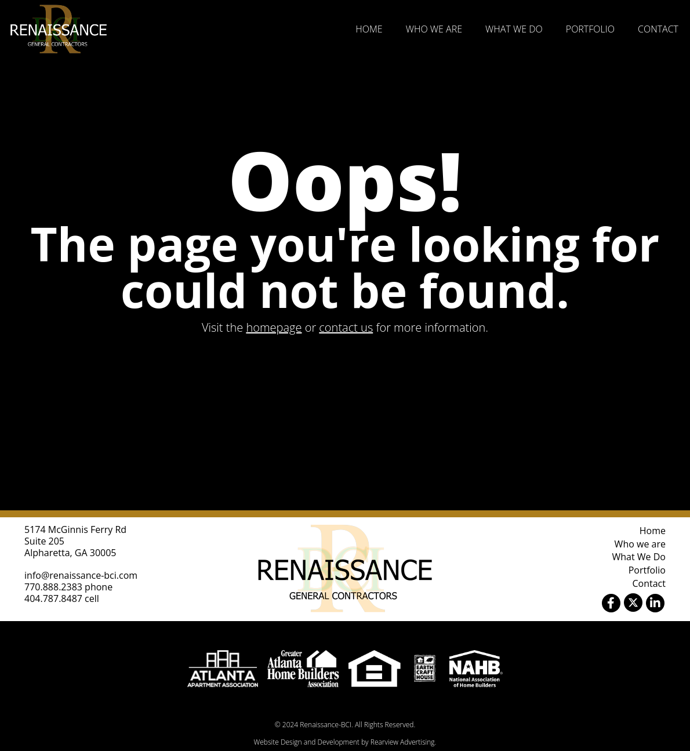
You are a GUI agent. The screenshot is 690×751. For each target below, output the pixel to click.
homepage (274, 327)
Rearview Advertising (403, 742)
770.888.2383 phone (68, 587)
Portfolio (590, 29)
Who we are (434, 29)
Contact (658, 29)
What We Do (514, 29)
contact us (346, 327)
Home (368, 29)
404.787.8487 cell (61, 598)
